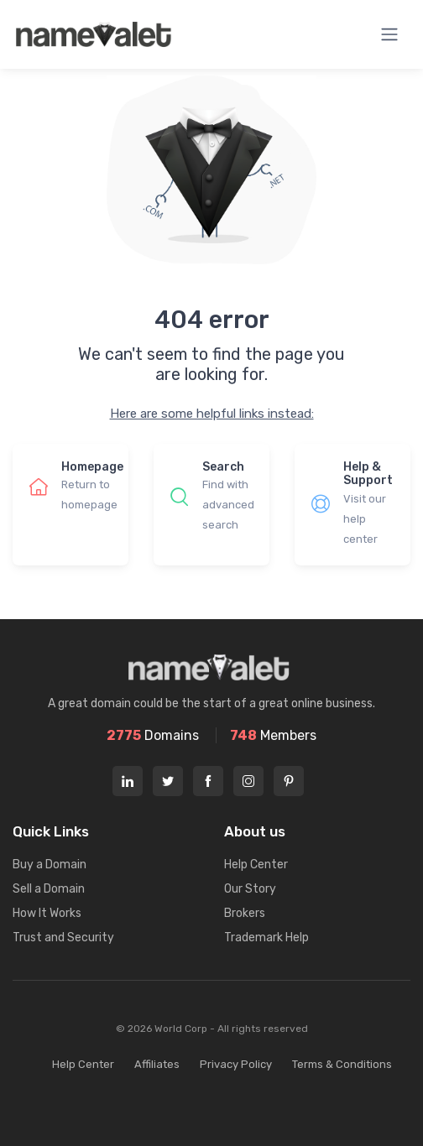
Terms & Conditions (342, 1064)
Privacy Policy (236, 1064)
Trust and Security (63, 937)
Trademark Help (266, 937)
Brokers (244, 913)
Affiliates (157, 1064)
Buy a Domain (49, 864)
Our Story (250, 889)
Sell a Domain (49, 889)
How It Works (47, 913)
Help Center (256, 864)
